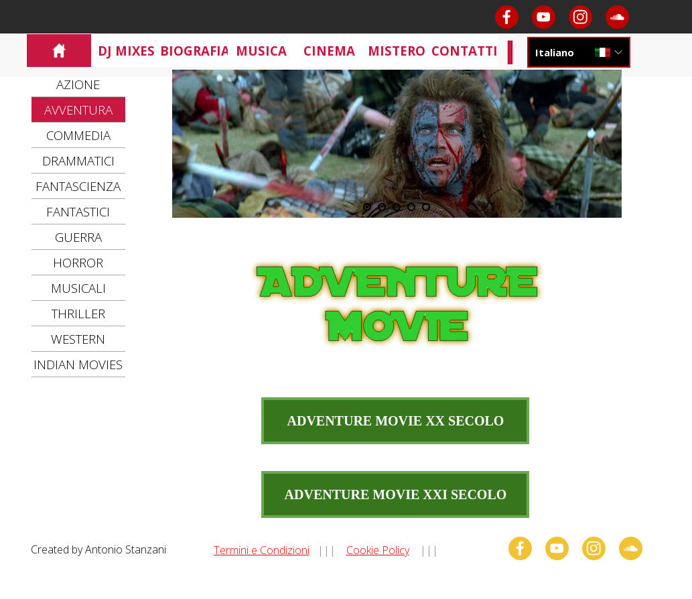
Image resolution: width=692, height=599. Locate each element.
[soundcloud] (617, 17)
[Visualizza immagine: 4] (411, 207)
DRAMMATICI (78, 160)
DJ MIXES (126, 50)
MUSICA (261, 50)
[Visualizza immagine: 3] (396, 207)
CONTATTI (464, 50)
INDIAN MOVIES (78, 364)
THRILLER (78, 313)
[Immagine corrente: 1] (367, 207)
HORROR (78, 262)
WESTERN (78, 338)
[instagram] (580, 17)
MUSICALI (78, 287)
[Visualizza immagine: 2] (381, 207)
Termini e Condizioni (261, 550)
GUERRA (78, 236)
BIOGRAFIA (195, 50)
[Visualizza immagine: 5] (426, 207)
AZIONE (78, 84)
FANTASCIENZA (78, 186)
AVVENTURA (78, 109)
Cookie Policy (377, 550)
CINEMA (329, 50)
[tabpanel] (351, 549)
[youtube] (543, 17)
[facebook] (506, 17)
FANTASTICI (78, 211)
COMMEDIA (78, 135)
